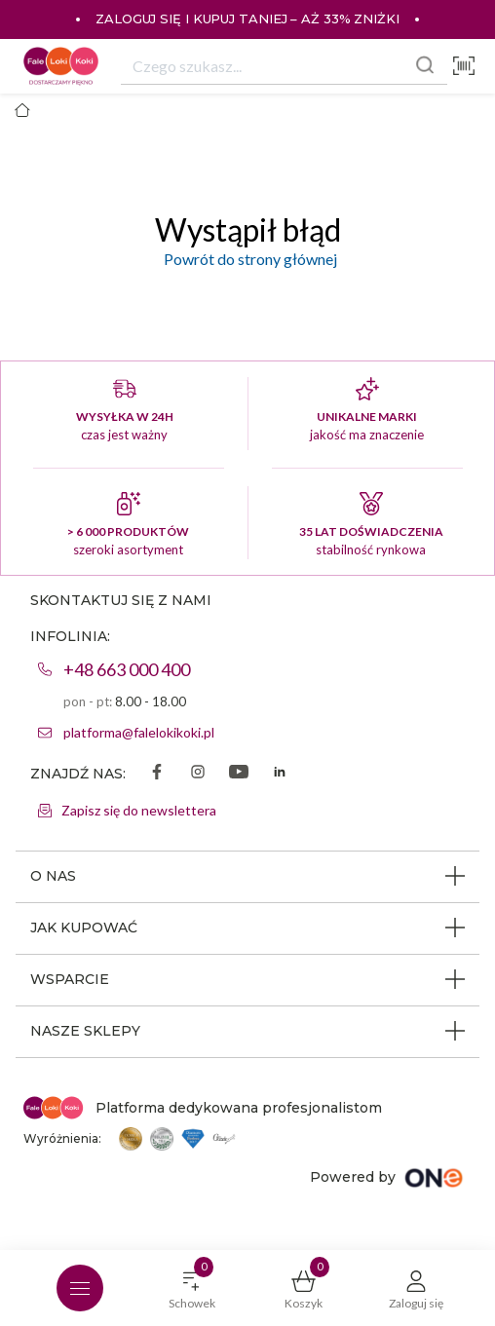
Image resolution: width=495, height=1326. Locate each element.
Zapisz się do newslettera (138, 810)
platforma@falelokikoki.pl (138, 732)
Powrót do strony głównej (247, 258)
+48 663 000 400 (126, 669)
